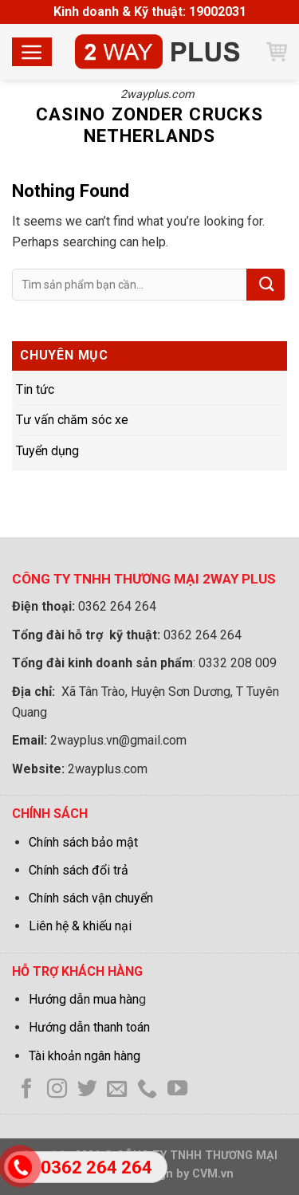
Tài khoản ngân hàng (84, 1055)
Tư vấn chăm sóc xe (72, 419)
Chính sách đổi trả (78, 870)
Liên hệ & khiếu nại (80, 926)
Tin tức (35, 389)
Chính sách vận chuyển (91, 898)
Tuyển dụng (47, 450)
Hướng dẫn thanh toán (89, 1027)
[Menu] (32, 51)
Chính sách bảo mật (83, 842)
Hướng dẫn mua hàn (84, 999)
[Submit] (265, 285)
